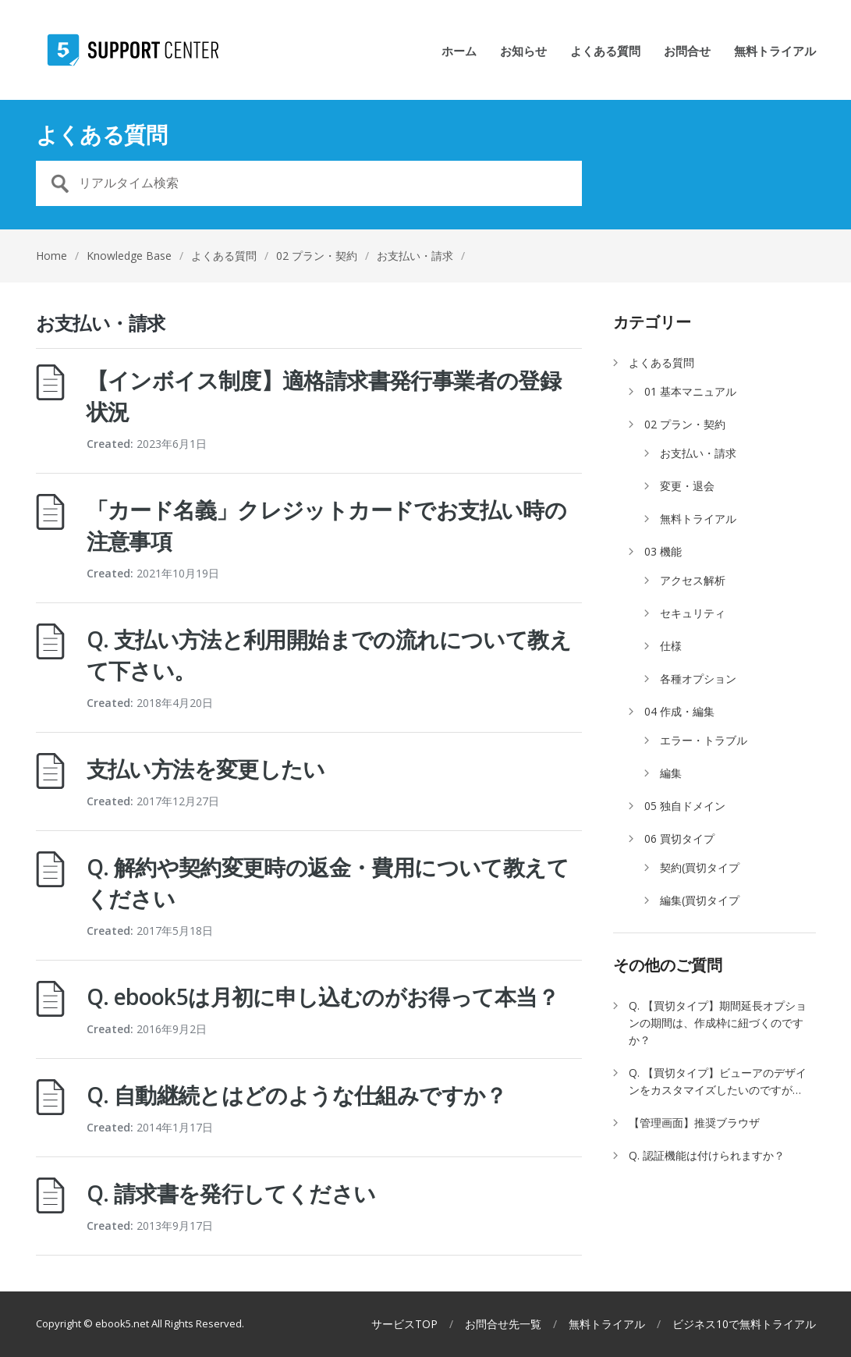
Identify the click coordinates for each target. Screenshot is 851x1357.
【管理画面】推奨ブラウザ (694, 1122)
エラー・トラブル (703, 740)
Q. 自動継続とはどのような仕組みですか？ (297, 1095)
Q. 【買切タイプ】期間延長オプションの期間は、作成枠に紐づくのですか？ (718, 1022)
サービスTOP (404, 1324)
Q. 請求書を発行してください (231, 1193)
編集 (671, 773)
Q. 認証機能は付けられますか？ (707, 1155)
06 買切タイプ (679, 838)
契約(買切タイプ (699, 867)
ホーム (459, 52)
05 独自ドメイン (684, 805)
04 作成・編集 (679, 711)
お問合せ (687, 52)
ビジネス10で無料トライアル (744, 1324)
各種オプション (698, 678)
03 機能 (663, 551)
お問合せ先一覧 (503, 1324)
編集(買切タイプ (699, 900)
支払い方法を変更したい (206, 768)
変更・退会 (687, 485)
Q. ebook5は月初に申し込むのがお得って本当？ (322, 996)
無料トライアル (775, 52)
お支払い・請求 (698, 453)
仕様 (671, 645)
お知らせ (523, 52)
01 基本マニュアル (690, 391)
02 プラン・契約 (316, 255)
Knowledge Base (129, 255)
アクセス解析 (692, 580)
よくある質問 (605, 52)
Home (51, 255)
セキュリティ (692, 613)
